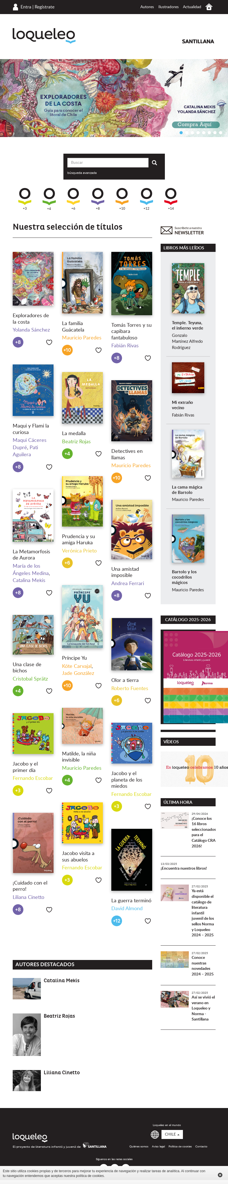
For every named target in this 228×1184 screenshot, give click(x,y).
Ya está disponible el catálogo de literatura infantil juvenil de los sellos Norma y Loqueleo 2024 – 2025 (203, 913)
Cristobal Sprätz (30, 679)
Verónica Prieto (79, 551)
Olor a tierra (125, 680)
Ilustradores (168, 7)
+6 (73, 199)
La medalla (74, 433)
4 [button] (198, 132)
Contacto (201, 1146)
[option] (114, 98)
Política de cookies (180, 1146)
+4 (49, 199)
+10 (122, 199)
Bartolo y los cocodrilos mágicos (184, 577)
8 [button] (220, 132)
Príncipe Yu (74, 658)
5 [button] (204, 132)
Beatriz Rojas (76, 441)
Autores (147, 7)
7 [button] (215, 132)
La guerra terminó (131, 900)
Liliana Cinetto (28, 897)
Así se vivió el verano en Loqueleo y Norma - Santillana (203, 1008)
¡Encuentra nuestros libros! (184, 868)
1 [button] (181, 132)
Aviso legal (158, 1146)
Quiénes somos (138, 1146)
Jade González (78, 673)
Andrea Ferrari (127, 583)
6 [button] (209, 132)
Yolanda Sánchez (31, 330)
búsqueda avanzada (82, 172)
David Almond (127, 908)
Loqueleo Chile (44, 36)
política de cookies (90, 1176)
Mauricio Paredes (81, 338)
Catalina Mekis (29, 580)
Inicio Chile (209, 6)
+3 (24, 199)
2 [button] (187, 132)
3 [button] (192, 132)
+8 (97, 199)
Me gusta (49, 342)
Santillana (198, 41)
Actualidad (192, 7)
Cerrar (220, 1175)
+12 (146, 199)
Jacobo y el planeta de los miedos (126, 780)
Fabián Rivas (125, 345)
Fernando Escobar (33, 778)
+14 (170, 199)
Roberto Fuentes (129, 688)
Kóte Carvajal (77, 666)
